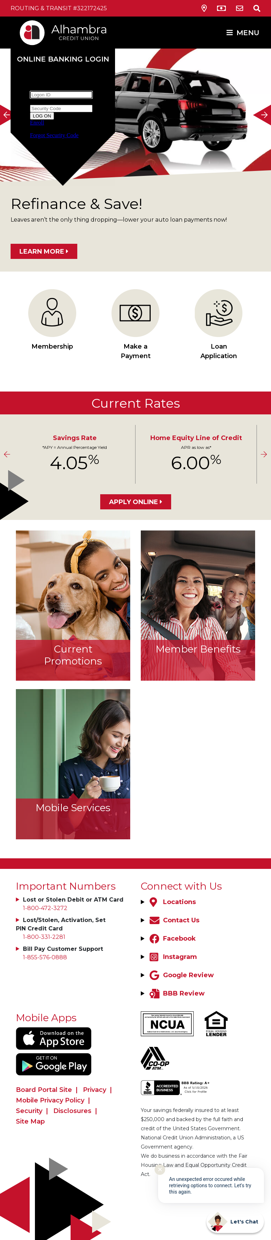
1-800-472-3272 (45, 908)
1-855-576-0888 (45, 957)
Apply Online (133, 502)
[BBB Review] (176, 993)
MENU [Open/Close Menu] (247, 32)
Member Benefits (198, 649)
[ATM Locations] (221, 8)
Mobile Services (73, 808)
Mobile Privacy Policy (50, 1100)
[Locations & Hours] (204, 8)
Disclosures (72, 1111)
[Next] (262, 115)
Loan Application (219, 324)
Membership (52, 319)
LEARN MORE (41, 251)
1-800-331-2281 (44, 937)
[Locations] (172, 902)
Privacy (94, 1090)
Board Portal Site (44, 1090)
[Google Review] (181, 975)
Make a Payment (135, 324)
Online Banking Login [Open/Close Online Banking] (63, 59)
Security (29, 1111)
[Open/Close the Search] (252, 8)
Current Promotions (73, 655)
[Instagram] (172, 957)
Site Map (30, 1121)
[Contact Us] (239, 8)
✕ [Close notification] (160, 1170)
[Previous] (9, 115)
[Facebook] (172, 938)
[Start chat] (235, 1221)
